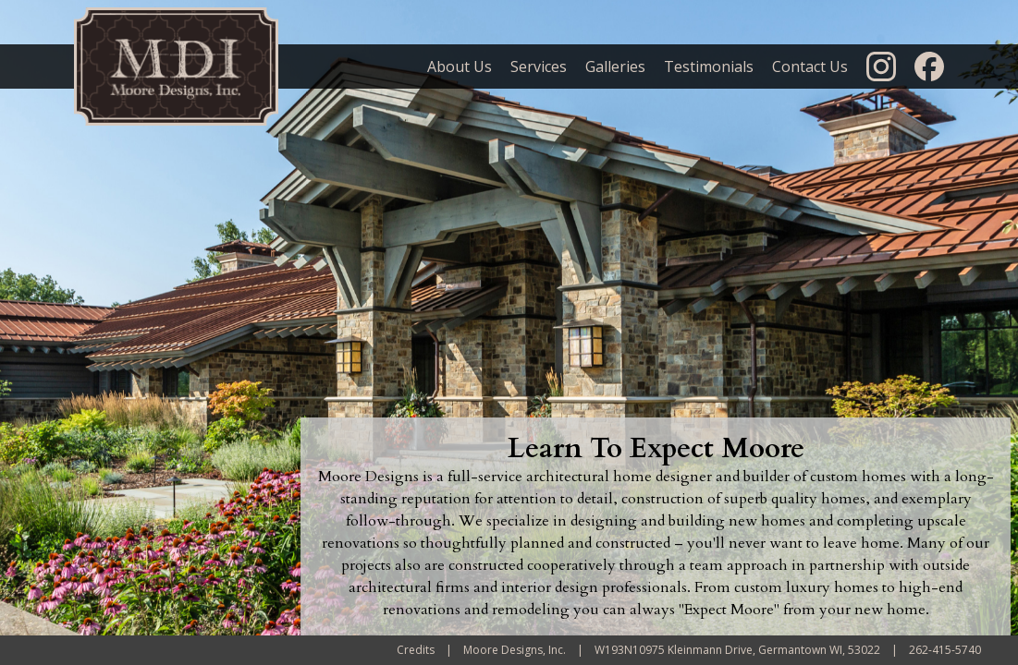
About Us (459, 66)
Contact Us (810, 66)
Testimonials (709, 66)
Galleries (615, 66)
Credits (416, 650)
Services (538, 66)
